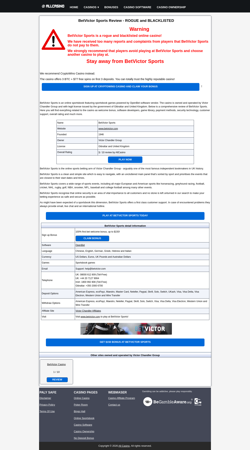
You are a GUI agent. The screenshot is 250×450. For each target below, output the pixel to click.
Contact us (114, 404)
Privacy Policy (47, 404)
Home (74, 7)
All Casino (124, 445)
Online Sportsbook (84, 418)
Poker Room (81, 404)
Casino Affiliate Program (121, 398)
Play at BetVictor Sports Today (125, 215)
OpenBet (80, 245)
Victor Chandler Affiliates (88, 310)
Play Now (125, 159)
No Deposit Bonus (84, 438)
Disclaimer (45, 398)
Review (57, 379)
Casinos (90, 7)
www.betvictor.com (108, 128)
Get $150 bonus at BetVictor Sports (125, 341)
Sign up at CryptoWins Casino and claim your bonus (121, 86)
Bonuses (111, 7)
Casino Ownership (171, 7)
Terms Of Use (47, 411)
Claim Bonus (92, 238)
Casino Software (137, 7)
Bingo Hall (79, 411)
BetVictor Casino (56, 364)
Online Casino (81, 398)
